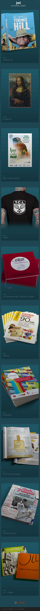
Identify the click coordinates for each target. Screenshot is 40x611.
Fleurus (6, 356)
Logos (5, 237)
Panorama (7, 415)
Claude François (9, 533)
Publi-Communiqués (11, 474)
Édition (4, 57)
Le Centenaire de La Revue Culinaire (18, 296)
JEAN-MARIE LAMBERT (18, 6)
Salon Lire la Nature (11, 178)
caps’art (5, 116)
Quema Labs (22, 609)
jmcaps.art (7, 119)
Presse (4, 353)
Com (4, 176)
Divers (4, 235)
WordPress (11, 609)
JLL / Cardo (8, 592)
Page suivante (22, 602)
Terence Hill (8, 60)
